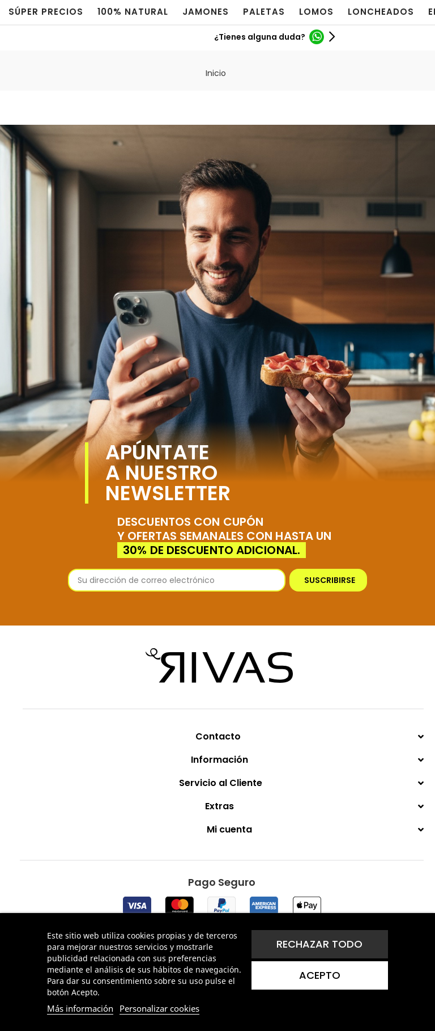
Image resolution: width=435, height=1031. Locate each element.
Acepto (319, 975)
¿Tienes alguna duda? (259, 37)
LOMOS (316, 12)
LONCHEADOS (381, 12)
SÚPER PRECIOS (45, 12)
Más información (80, 1008)
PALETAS (264, 12)
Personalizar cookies (159, 1008)
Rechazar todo (319, 944)
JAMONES (205, 12)
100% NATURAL (132, 12)
